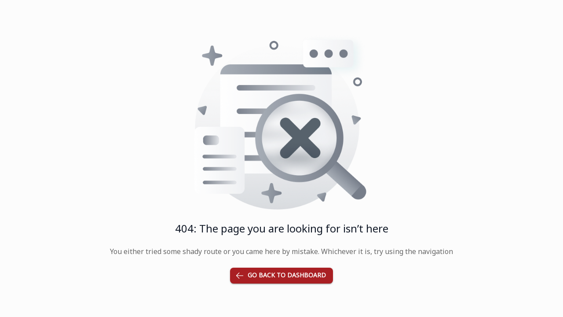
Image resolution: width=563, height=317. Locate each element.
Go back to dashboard (281, 276)
